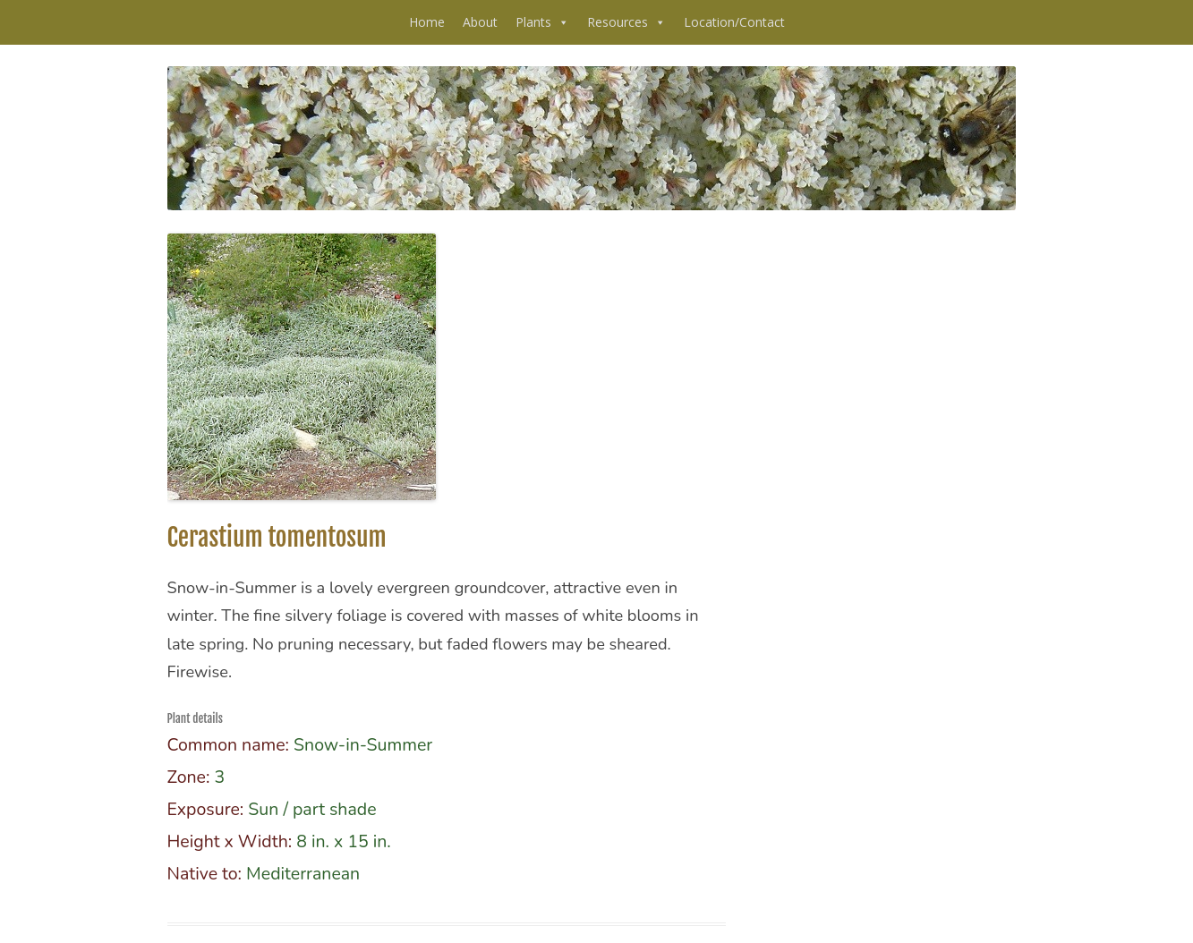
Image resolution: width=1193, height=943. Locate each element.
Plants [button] (542, 22)
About (480, 21)
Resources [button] (626, 22)
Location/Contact (734, 21)
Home (427, 21)
